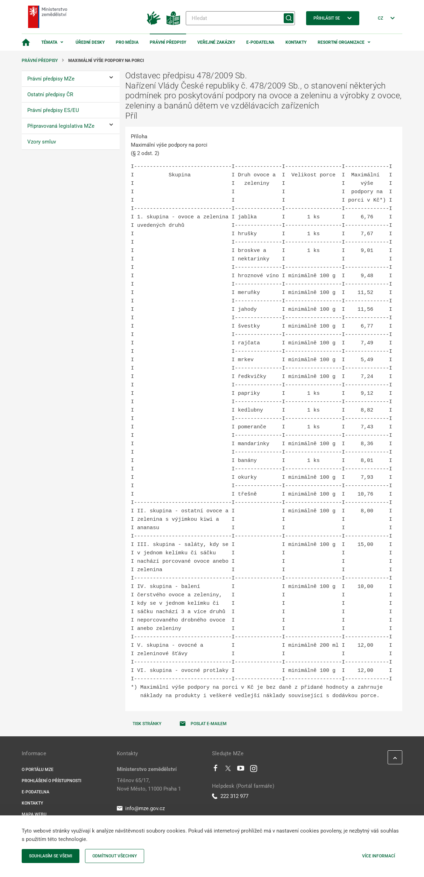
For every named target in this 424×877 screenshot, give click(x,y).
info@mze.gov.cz (141, 808)
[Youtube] (241, 770)
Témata (49, 42)
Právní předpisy (168, 42)
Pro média (127, 42)
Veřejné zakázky (216, 42)
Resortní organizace (341, 42)
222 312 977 (230, 796)
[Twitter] (228, 770)
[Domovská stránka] (26, 42)
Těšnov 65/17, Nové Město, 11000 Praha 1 (149, 784)
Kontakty (295, 42)
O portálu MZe (38, 769)
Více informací (378, 856)
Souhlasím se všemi (50, 856)
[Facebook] (215, 770)
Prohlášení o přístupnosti (51, 780)
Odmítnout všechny (114, 856)
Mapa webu (34, 814)
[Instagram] (253, 770)
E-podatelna (260, 42)
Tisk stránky (147, 723)
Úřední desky (90, 42)
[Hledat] (240, 18)
